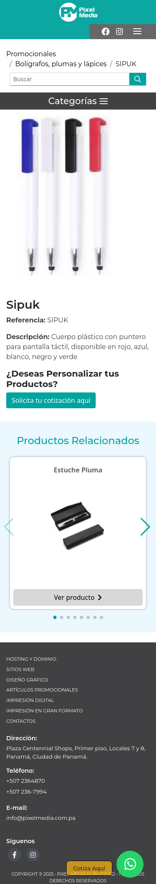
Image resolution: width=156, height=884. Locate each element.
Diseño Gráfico (27, 680)
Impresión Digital (30, 700)
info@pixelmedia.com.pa (41, 817)
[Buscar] (69, 79)
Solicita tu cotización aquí (51, 400)
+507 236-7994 (26, 791)
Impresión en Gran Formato (44, 711)
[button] (55, 617)
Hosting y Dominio (31, 659)
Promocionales (31, 54)
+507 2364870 (25, 780)
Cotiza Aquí (89, 868)
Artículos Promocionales (42, 690)
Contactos (20, 721)
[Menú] (137, 31)
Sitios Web (20, 669)
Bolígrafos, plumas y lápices (60, 64)
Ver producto (78, 597)
